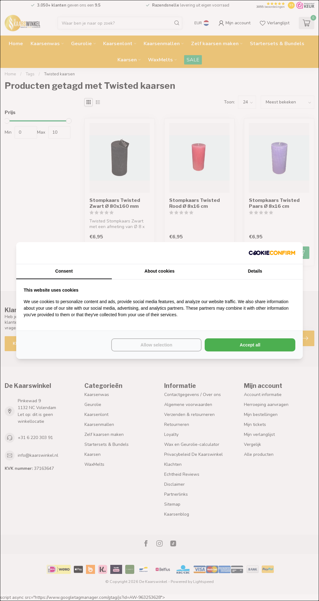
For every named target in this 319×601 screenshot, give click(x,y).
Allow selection (156, 344)
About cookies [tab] (159, 271)
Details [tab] (255, 271)
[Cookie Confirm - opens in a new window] (272, 253)
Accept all (250, 344)
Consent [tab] (64, 271)
